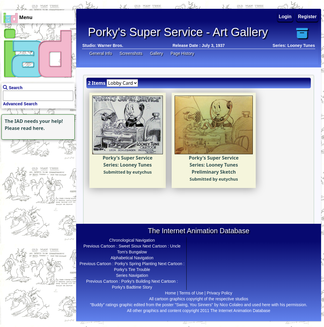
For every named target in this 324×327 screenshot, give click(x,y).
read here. (33, 128)
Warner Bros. (110, 45)
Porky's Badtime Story (132, 287)
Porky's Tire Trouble (132, 269)
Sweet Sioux (130, 246)
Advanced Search (20, 103)
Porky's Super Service (127, 158)
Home (170, 293)
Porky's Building (135, 281)
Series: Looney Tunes (294, 45)
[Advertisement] (36, 177)
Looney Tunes (136, 165)
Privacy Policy (219, 293)
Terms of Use (191, 293)
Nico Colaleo (231, 304)
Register (307, 16)
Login (285, 16)
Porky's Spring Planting (136, 263)
